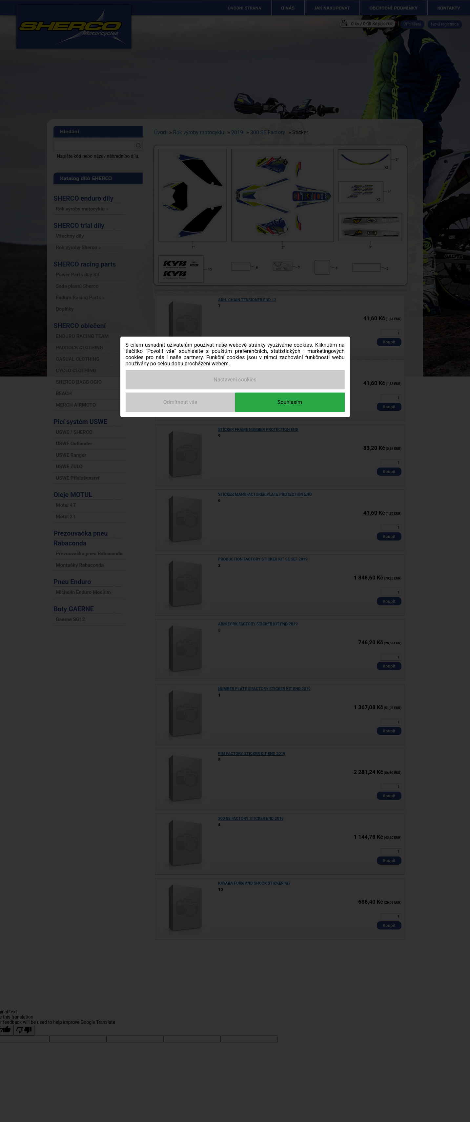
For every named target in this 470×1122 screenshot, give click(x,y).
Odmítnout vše (180, 402)
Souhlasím (289, 402)
